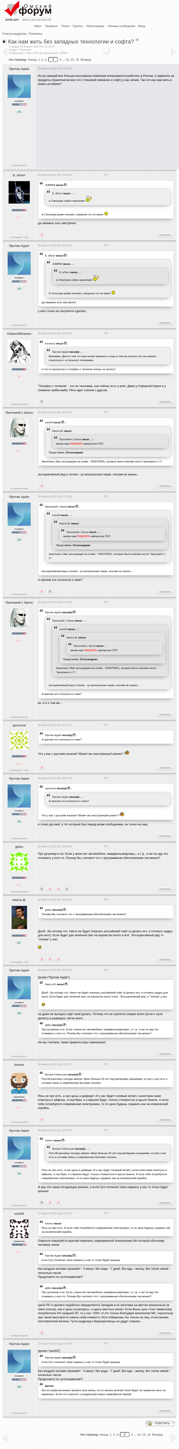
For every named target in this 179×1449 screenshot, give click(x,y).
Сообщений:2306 (19, 1335)
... (72, 193)
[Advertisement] (107, 125)
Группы (78, 26)
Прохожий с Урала (19, 412)
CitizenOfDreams (19, 333)
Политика (35, 33)
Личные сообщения (121, 26)
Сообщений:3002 (19, 891)
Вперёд (86, 59)
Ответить (165, 235)
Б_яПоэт (19, 175)
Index (37, 26)
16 (77, 59)
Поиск (65, 26)
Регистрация (95, 26)
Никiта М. (57, 431)
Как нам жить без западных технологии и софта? (71, 41)
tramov (19, 1064)
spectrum (19, 725)
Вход (141, 26)
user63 (49, 422)
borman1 (50, 343)
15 (72, 59)
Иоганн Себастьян (56, 1074)
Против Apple (19, 69)
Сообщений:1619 (19, 1122)
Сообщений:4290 (19, 488)
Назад (32, 59)
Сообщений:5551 (19, 404)
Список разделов (14, 33)
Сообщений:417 (19, 165)
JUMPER (50, 185)
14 (67, 59)
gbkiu (19, 846)
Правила (51, 26)
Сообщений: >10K (19, 237)
